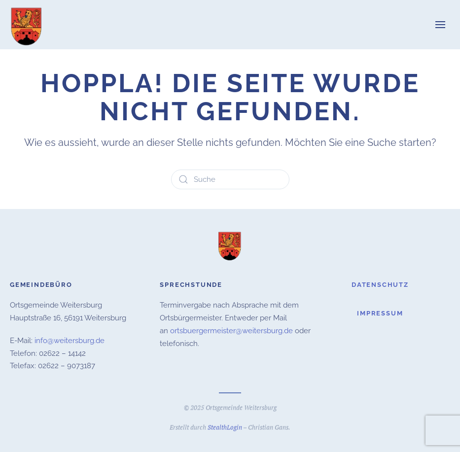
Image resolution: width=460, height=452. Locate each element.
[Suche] (230, 179)
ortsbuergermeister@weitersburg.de (231, 330)
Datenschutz (380, 284)
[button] (440, 24)
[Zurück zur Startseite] (27, 24)
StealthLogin (225, 426)
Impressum (380, 313)
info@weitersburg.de (70, 340)
